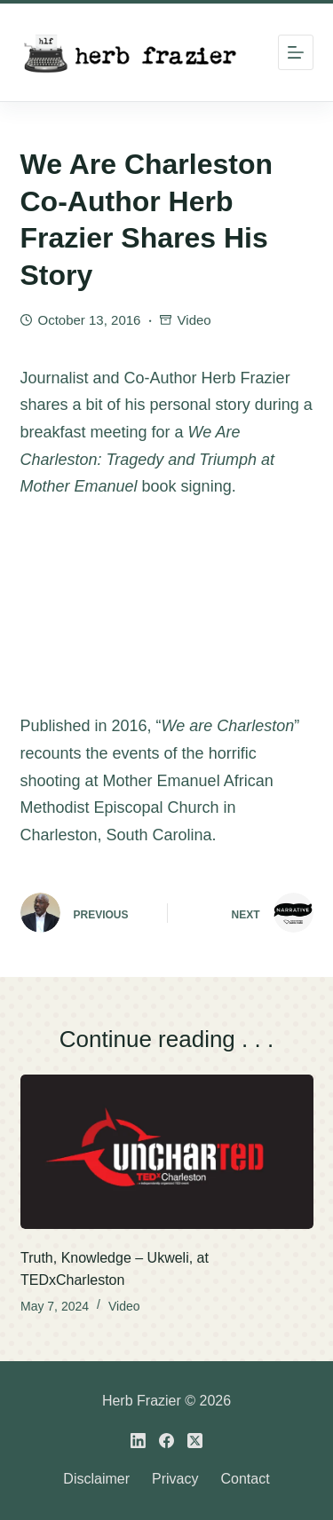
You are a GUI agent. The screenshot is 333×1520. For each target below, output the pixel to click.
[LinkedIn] (138, 1440)
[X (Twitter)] (194, 1440)
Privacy (175, 1478)
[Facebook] (166, 1440)
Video (194, 319)
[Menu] (295, 52)
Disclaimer (96, 1478)
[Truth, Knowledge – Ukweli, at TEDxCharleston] (166, 1152)
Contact (244, 1478)
